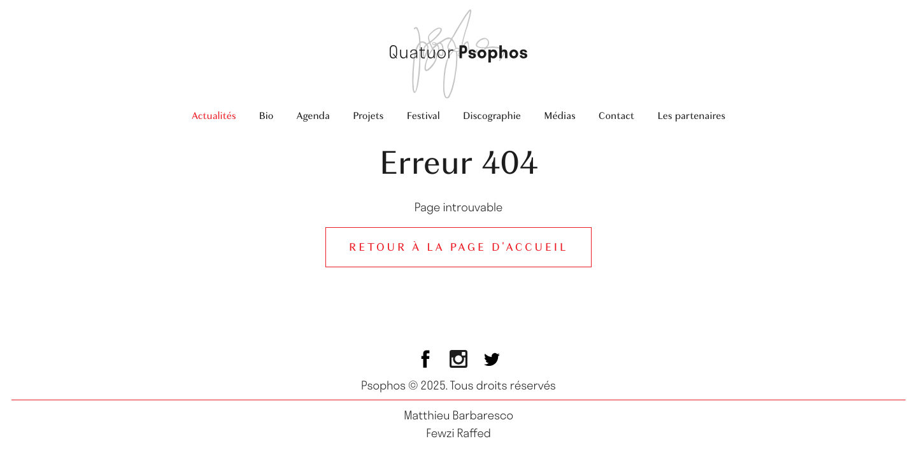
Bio (266, 115)
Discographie (492, 115)
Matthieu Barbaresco (458, 415)
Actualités (214, 115)
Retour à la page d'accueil (458, 247)
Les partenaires (691, 115)
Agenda (313, 115)
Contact (616, 115)
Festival (422, 115)
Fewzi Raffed (458, 433)
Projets (368, 115)
